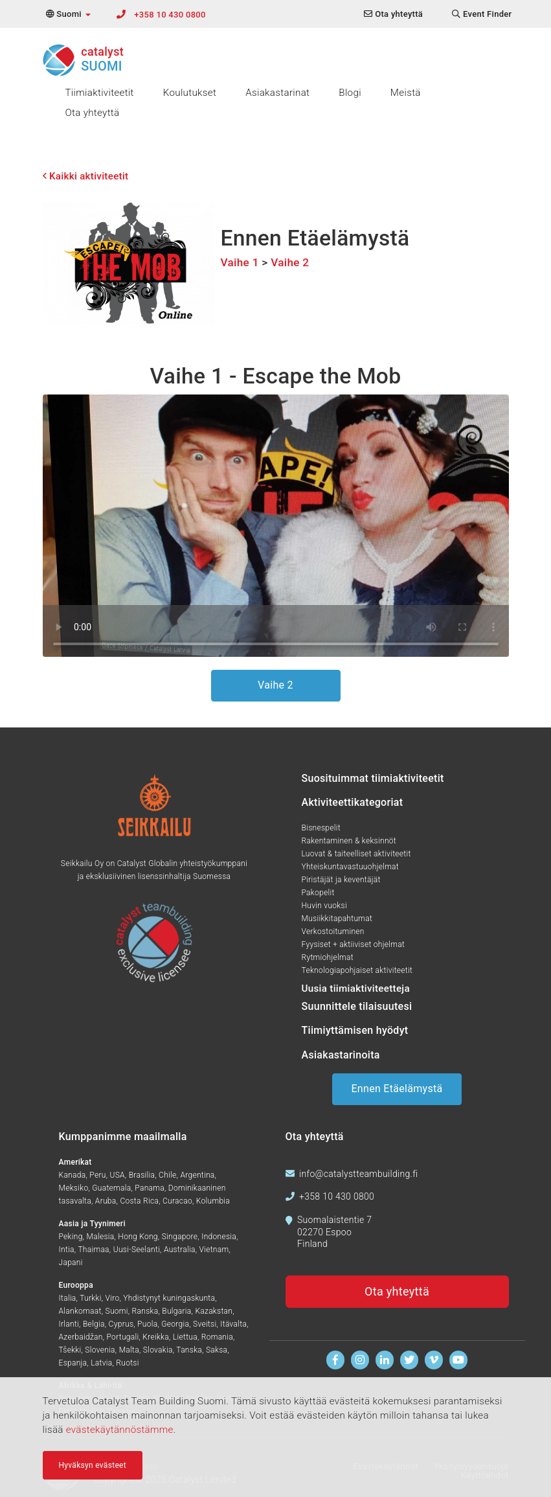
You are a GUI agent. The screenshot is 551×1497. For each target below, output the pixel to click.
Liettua (185, 1337)
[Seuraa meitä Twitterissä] (409, 1360)
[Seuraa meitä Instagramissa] (360, 1360)
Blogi (350, 92)
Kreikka (155, 1337)
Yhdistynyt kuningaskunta (169, 1298)
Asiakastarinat (277, 92)
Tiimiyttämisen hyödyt (355, 1030)
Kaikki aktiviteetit (86, 176)
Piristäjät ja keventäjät (341, 879)
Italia (67, 1298)
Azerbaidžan (81, 1337)
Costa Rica (139, 1201)
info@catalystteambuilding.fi (358, 1173)
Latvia (101, 1362)
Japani (71, 1262)
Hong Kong (137, 1236)
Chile (167, 1175)
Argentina (197, 1175)
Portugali (123, 1337)
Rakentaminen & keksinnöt (349, 840)
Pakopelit (318, 892)
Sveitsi (204, 1324)
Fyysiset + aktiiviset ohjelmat (353, 944)
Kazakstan (213, 1311)
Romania (217, 1337)
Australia (180, 1249)
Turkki (91, 1298)
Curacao (177, 1201)
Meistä (405, 92)
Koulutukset (189, 92)
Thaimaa (93, 1249)
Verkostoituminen (333, 931)
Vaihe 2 (290, 262)
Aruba (106, 1201)
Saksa (216, 1349)
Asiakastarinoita (341, 1055)
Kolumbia (213, 1201)
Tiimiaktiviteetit (99, 92)
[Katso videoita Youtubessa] (458, 1360)
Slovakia (158, 1349)
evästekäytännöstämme (120, 1429)
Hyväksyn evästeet (92, 1465)
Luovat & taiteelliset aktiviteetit (356, 853)
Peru (97, 1175)
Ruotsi (127, 1362)
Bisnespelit (321, 827)
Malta (129, 1349)
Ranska (145, 1311)
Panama (149, 1188)
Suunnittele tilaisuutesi (357, 1006)
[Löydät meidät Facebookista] (335, 1360)
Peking (71, 1236)
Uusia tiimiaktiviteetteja (356, 988)
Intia (66, 1249)
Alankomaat (80, 1311)
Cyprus (121, 1324)
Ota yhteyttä (92, 113)
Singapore (180, 1236)
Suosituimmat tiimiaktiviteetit (373, 778)
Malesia (100, 1236)
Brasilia (142, 1175)
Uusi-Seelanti (136, 1249)
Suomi (117, 1311)
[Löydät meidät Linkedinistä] (385, 1360)
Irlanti (69, 1324)
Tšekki (70, 1349)
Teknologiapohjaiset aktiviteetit (357, 970)
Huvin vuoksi (324, 905)
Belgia (94, 1324)
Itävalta (233, 1324)
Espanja (73, 1362)
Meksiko (74, 1188)
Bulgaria (176, 1311)
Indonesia (218, 1236)
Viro (113, 1298)
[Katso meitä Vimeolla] (434, 1360)
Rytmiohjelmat (328, 957)
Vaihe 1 (240, 262)
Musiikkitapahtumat (337, 918)
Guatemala (111, 1188)
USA (116, 1175)
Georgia (175, 1324)
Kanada (72, 1175)
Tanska (189, 1349)
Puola (147, 1324)
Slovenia (100, 1349)
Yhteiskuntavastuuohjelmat (350, 866)
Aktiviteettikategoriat (352, 802)
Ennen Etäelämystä (396, 1088)
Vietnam (214, 1249)
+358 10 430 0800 (169, 14)
